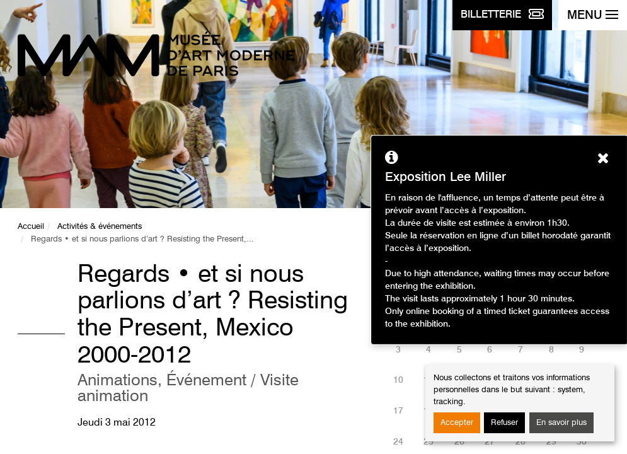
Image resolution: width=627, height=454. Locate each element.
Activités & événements (99, 227)
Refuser (504, 423)
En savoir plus (561, 423)
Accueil (31, 227)
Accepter (456, 423)
